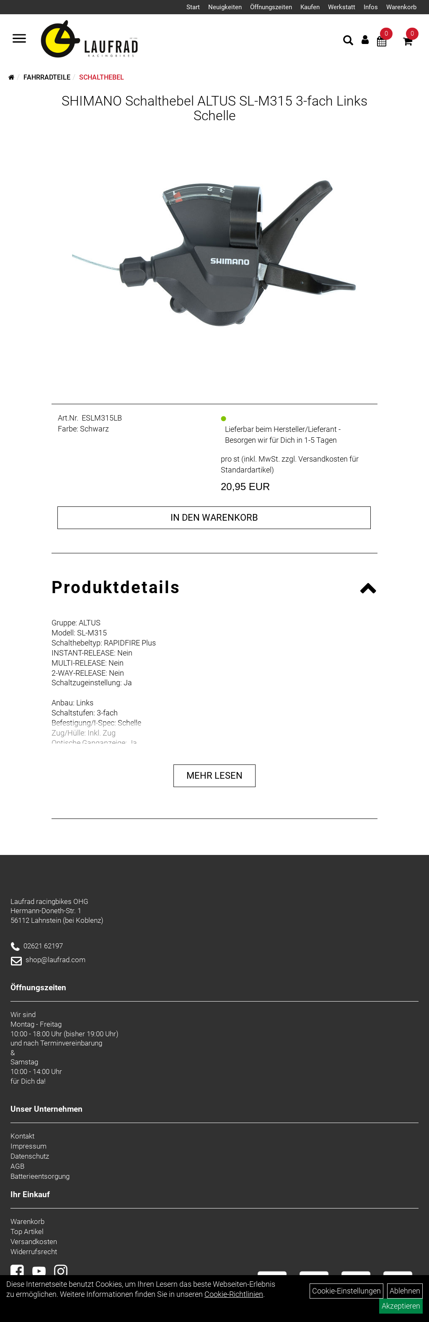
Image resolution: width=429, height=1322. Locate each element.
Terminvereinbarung (71, 1043)
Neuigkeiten (225, 7)
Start (193, 7)
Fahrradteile (46, 77)
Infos (371, 7)
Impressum (28, 1146)
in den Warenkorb (214, 517)
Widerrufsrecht (33, 1251)
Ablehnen (405, 1290)
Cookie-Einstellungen (346, 1290)
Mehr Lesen (214, 775)
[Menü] (19, 39)
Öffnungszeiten (271, 7)
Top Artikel (27, 1231)
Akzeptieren (401, 1305)
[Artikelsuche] (348, 41)
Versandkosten (33, 1241)
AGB (17, 1166)
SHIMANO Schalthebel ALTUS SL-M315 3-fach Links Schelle (214, 108)
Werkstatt (341, 7)
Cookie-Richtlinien (233, 1294)
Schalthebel (101, 77)
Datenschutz (29, 1156)
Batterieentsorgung (40, 1176)
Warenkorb (401, 7)
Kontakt (22, 1136)
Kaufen (310, 7)
